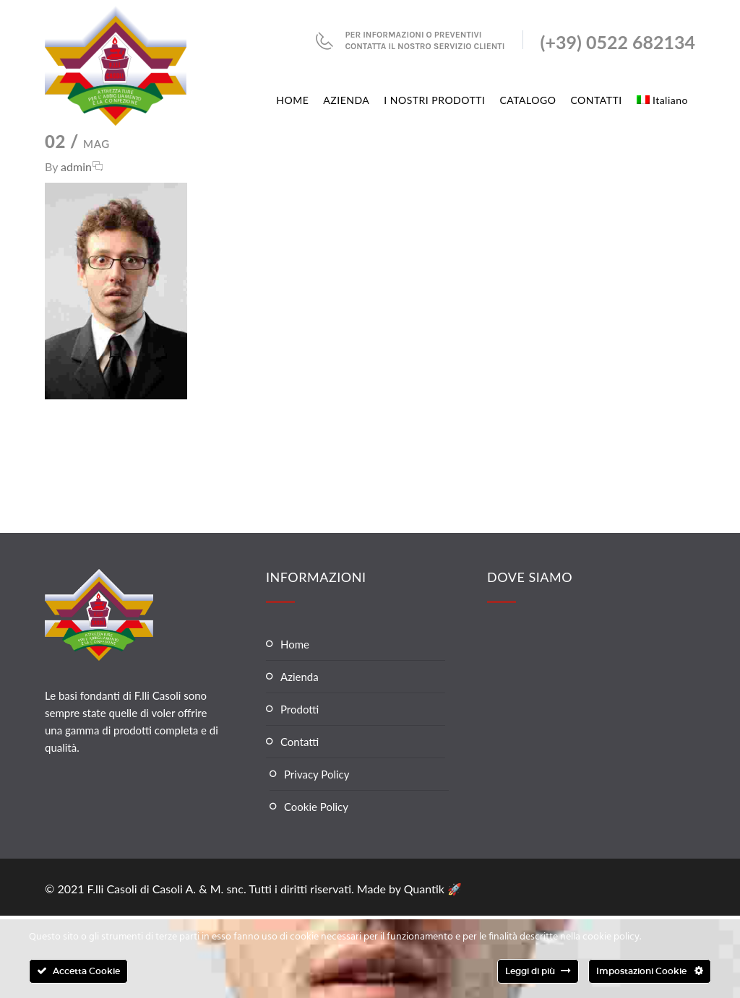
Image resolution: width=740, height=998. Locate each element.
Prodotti (299, 709)
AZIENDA (346, 100)
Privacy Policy (316, 774)
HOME (292, 100)
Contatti (299, 741)
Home (294, 644)
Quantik (425, 888)
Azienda (299, 676)
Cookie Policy (316, 806)
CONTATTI (595, 100)
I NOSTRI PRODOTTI (434, 100)
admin (76, 166)
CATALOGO (527, 100)
